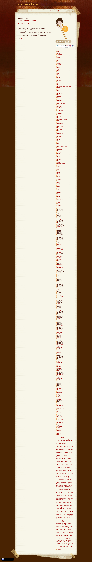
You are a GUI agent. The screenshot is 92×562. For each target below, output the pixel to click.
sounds (63, 532)
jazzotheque (58, 495)
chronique (58, 456)
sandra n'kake (62, 526)
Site (58, 167)
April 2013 (59, 399)
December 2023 (33, 20)
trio (58, 190)
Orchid (58, 142)
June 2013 (59, 396)
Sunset (58, 180)
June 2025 (59, 214)
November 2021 (60, 268)
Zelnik (70, 546)
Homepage (20, 20)
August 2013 (59, 394)
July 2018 (59, 318)
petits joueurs (63, 518)
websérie (67, 544)
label (60, 501)
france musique (61, 479)
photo (71, 518)
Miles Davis (59, 129)
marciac (71, 505)
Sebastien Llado (60, 165)
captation (58, 452)
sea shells (66, 526)
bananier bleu (70, 443)
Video (58, 200)
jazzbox (65, 493)
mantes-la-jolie (66, 505)
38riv (31, 34)
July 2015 (59, 363)
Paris (58, 143)
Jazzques (62, 495)
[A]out (58, 53)
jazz (65, 489)
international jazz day (67, 488)
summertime (65, 535)
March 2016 (59, 353)
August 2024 (59, 226)
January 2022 (60, 266)
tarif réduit (64, 537)
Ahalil (58, 56)
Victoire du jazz (60, 199)
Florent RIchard (60, 100)
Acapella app (59, 54)
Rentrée (58, 156)
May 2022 (59, 260)
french (63, 480)
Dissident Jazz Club (47, 31)
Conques (68, 10)
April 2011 (59, 431)
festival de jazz (65, 476)
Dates (32, 10)
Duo (58, 90)
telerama (68, 537)
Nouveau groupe (60, 137)
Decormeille (68, 467)
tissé (62, 538)
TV (57, 195)
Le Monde (59, 117)
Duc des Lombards (61, 89)
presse (62, 521)
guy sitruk (64, 485)
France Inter (65, 477)
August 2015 (59, 362)
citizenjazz (58, 458)
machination (61, 505)
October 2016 (60, 344)
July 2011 (59, 427)
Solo (58, 169)
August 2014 (59, 378)
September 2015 (60, 361)
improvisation (59, 106)
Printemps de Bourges (61, 152)
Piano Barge (59, 149)
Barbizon (20, 34)
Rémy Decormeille (66, 524)
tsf (67, 541)
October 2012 (60, 406)
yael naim (64, 546)
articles (67, 442)
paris (61, 517)
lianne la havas (62, 504)
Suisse (58, 178)
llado (57, 505)
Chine (58, 76)
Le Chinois (59, 116)
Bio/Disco (41, 10)
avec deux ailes (62, 443)
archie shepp (69, 440)
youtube (67, 546)
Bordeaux (58, 448)
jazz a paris (69, 489)
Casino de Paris (67, 452)
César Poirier (58, 454)
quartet (65, 523)
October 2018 (60, 314)
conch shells (64, 461)
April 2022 (59, 262)
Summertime (59, 179)
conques (61, 463)
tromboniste (58, 541)
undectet (57, 543)
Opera (58, 140)
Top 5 (64, 538)
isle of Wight (59, 107)
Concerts (59, 79)
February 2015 (60, 370)
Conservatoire (60, 81)
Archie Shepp (60, 58)
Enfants (58, 94)
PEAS (64, 517)
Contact (29, 558)
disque (62, 437)
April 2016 (59, 352)
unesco (60, 543)
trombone (59, 192)
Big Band (59, 69)
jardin (57, 489)
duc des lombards (66, 473)
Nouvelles (59, 139)
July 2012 (59, 411)
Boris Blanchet (64, 448)
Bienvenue (59, 67)
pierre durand (59, 520)
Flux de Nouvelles (60, 549)
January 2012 (60, 419)
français (57, 480)
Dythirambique (58, 474)
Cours (58, 83)
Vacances (59, 198)
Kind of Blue (60, 498)
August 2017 (59, 332)
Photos (59, 10)
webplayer (63, 544)
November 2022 (60, 252)
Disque (58, 87)
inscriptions (61, 488)
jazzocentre (70, 493)
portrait (59, 521)
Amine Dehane (59, 440)
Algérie (58, 57)
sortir (60, 532)
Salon (58, 162)
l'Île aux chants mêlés (68, 498)
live (58, 120)
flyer (61, 477)
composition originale (60, 460)
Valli (66, 543)
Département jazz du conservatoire (64, 86)
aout (64, 440)
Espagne (59, 96)
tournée (58, 186)
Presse (58, 150)
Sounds (58, 172)
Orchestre (67, 515)
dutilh (72, 473)
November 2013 (60, 389)
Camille (68, 451)
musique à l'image (59, 514)
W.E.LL (60, 544)
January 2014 (60, 386)
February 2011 (60, 434)
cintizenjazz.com (65, 456)
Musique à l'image (60, 134)
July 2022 (59, 257)
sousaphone (68, 532)
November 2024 (26, 20)
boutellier (61, 449)
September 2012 (60, 408)
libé (70, 504)
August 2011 (59, 426)
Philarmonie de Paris (61, 145)
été (58, 97)
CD (58, 73)
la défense (58, 499)
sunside (58, 537)
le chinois (64, 501)
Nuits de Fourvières (69, 514)
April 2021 (59, 278)
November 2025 (60, 208)
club (62, 458)
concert (67, 460)
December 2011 (60, 421)
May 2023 (59, 244)
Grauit (60, 483)
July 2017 (59, 333)
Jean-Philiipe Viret (68, 495)
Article (58, 60)
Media (58, 127)
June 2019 (59, 305)
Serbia (58, 166)
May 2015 (59, 366)
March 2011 (59, 433)
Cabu (69, 449)
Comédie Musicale (67, 458)
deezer (57, 468)
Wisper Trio (60, 546)
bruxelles (65, 449)
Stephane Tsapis (60, 175)
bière (64, 446)
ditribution (65, 471)
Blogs (58, 70)
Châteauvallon (65, 455)
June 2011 (59, 429)
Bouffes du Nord (60, 71)
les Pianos (67, 502)
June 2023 (59, 243)
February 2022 (60, 264)
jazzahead (62, 493)
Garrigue (58, 482)
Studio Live (60, 535)
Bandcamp (59, 66)
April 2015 (59, 368)
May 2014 (59, 382)
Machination (59, 122)
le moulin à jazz (62, 502)
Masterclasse (59, 124)
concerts (23, 38)
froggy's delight (68, 480)
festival (59, 476)
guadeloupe (64, 483)
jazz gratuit (61, 492)
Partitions (50, 10)
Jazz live (66, 492)
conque (57, 463)
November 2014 (60, 374)
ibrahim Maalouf (67, 486)
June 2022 (59, 259)
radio (57, 524)
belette (62, 445)
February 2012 (60, 418)
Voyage (58, 203)
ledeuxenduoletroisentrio (62, 119)
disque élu (69, 470)
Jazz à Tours (59, 112)
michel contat (63, 509)
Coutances (61, 465)
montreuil (61, 511)
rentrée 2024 (23, 23)
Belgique (66, 445)
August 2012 (59, 409)
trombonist (69, 540)
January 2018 (60, 325)
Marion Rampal (60, 123)
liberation (67, 504)
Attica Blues (59, 63)
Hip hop (58, 104)
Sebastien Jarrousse (61, 163)
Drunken (69, 471)
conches (69, 461)
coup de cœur (69, 464)
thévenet (60, 538)
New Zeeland (59, 136)
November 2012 (60, 405)
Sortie (58, 170)
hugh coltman (60, 486)
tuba (69, 541)
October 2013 (60, 391)
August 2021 (59, 272)
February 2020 (60, 295)
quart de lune (61, 523)
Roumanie (59, 160)
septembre (64, 529)
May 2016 (59, 351)
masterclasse (66, 507)
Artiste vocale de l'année (62, 61)
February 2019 (60, 310)
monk (57, 511)
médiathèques (69, 508)
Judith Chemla (58, 496)
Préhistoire (66, 521)
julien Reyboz (64, 496)
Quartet (58, 153)
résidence (57, 526)
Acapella (66, 437)
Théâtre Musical (60, 183)
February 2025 (60, 219)
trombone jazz (64, 540)
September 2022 (60, 254)
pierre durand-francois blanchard (67, 520)
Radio (58, 155)
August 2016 (59, 347)
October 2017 (60, 329)
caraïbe (61, 452)
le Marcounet (68, 501)
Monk (58, 130)
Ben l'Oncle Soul (59, 446)
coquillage (63, 464)
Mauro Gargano (60, 126)
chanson (63, 454)
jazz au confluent (59, 491)
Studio (58, 176)
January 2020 (60, 296)
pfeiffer (68, 518)
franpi (61, 480)
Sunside (58, 182)
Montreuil (59, 132)
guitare (60, 485)
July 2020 (59, 289)
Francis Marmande (68, 479)
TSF (65, 541)
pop (56, 521)
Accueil (23, 10)
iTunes (58, 109)
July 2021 (59, 274)
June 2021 (59, 275)
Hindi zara (68, 485)
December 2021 (60, 267)
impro (57, 488)
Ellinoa (58, 91)
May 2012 (59, 414)
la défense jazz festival (61, 114)
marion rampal (59, 507)
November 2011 (60, 422)
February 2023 (60, 248)
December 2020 (60, 283)
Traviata (58, 189)
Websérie (59, 205)
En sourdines (59, 93)
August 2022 (59, 256)
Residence (59, 157)
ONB (57, 515)
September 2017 (60, 330)
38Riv (58, 51)
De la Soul (59, 84)
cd (71, 452)
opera (63, 515)
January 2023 (60, 249)
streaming (64, 534)
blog (72, 446)
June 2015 (59, 365)
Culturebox (66, 465)
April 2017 (59, 337)
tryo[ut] (58, 193)
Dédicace (61, 468)
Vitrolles (72, 543)
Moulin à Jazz (60, 133)
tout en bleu (59, 188)
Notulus (64, 514)
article (64, 442)
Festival (58, 99)
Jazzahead (59, 113)
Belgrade (71, 445)
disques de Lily (59, 471)
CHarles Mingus (69, 454)
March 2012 (59, 416)
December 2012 (60, 404)
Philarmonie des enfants (62, 146)
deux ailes (58, 437)
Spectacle (59, 173)
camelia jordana (62, 451)
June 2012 (59, 412)
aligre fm (69, 439)
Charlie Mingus (59, 455)
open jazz (60, 515)
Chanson (59, 74)
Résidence (59, 159)
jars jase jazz (61, 489)
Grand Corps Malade (61, 103)
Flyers (58, 102)
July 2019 (59, 303)
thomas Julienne (60, 185)
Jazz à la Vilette (60, 110)
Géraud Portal (63, 482)
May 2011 (59, 430)
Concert (58, 77)
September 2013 (60, 392)
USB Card (59, 196)
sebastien (70, 526)
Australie (59, 64)
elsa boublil (64, 474)
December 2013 (60, 388)
